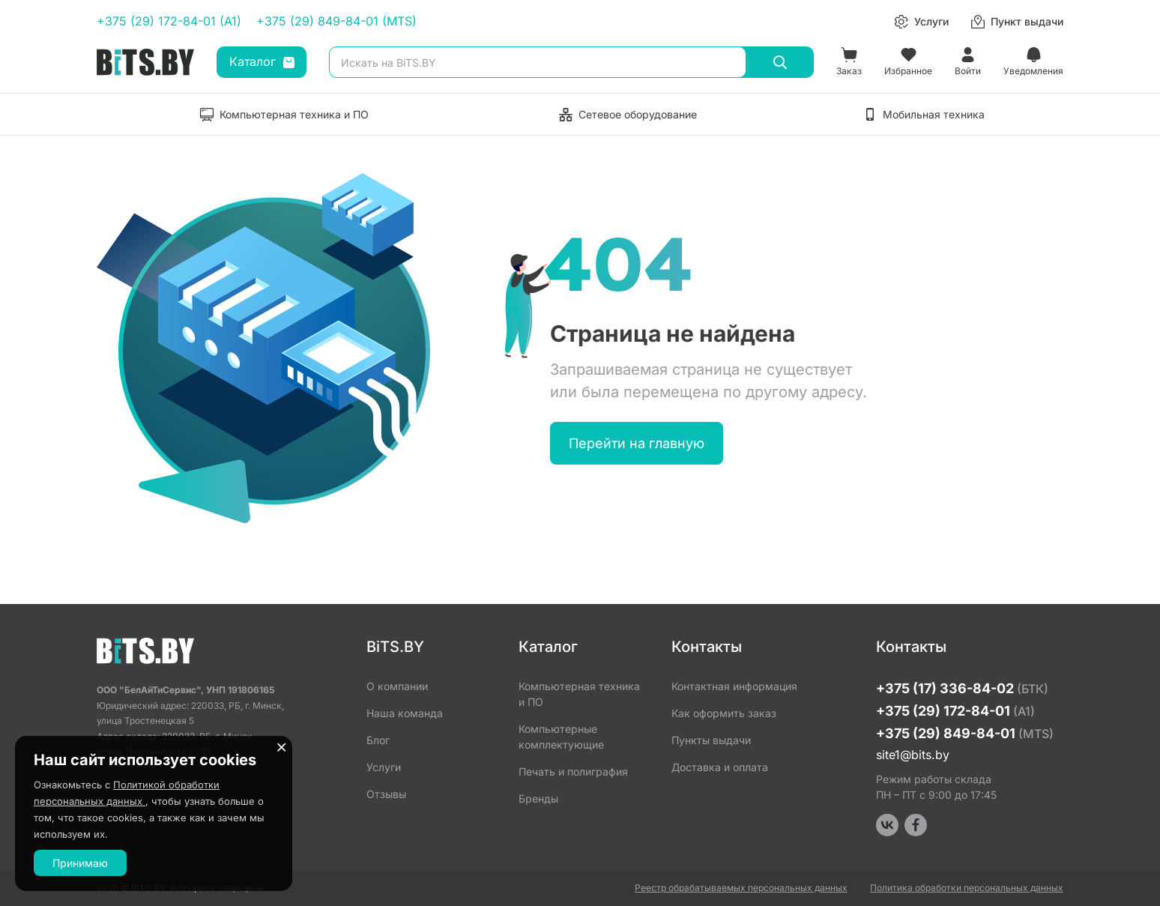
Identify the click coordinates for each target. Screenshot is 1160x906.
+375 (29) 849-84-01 (965, 733)
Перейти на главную (636, 443)
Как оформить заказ (723, 713)
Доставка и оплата (719, 767)
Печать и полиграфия (573, 771)
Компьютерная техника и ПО (579, 694)
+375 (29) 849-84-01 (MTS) (336, 20)
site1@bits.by (912, 754)
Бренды (538, 798)
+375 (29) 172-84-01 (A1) (169, 20)
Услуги (383, 767)
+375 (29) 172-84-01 (955, 711)
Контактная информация (734, 686)
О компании (397, 686)
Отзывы (386, 794)
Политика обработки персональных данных (966, 887)
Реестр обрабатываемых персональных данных (741, 887)
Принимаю (80, 863)
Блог (378, 740)
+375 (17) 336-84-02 (962, 688)
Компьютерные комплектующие (561, 736)
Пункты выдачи (711, 740)
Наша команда (404, 713)
